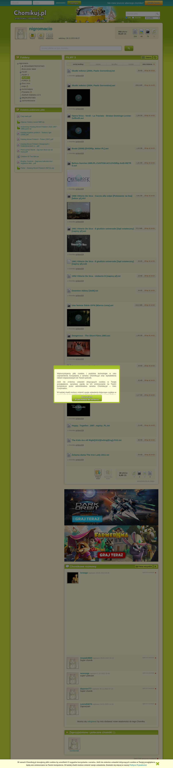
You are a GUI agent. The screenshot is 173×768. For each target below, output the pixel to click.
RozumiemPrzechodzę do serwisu (87, 398)
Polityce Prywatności (138, 765)
